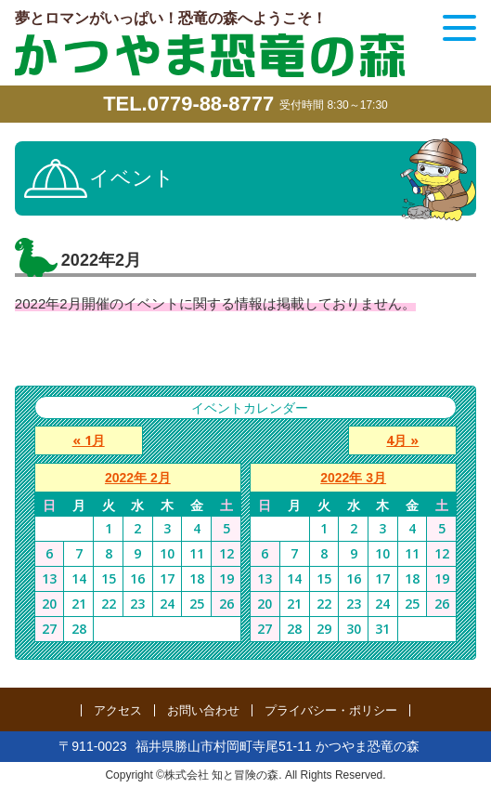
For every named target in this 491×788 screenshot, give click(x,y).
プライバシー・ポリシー (331, 710)
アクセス (118, 710)
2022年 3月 (353, 477)
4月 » (403, 440)
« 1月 (87, 440)
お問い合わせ (203, 710)
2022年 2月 (138, 477)
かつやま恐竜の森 (210, 55)
